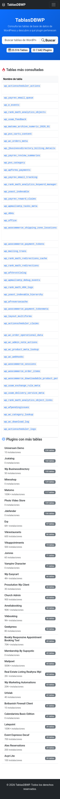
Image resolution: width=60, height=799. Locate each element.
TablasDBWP (14, 5)
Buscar (48, 40)
